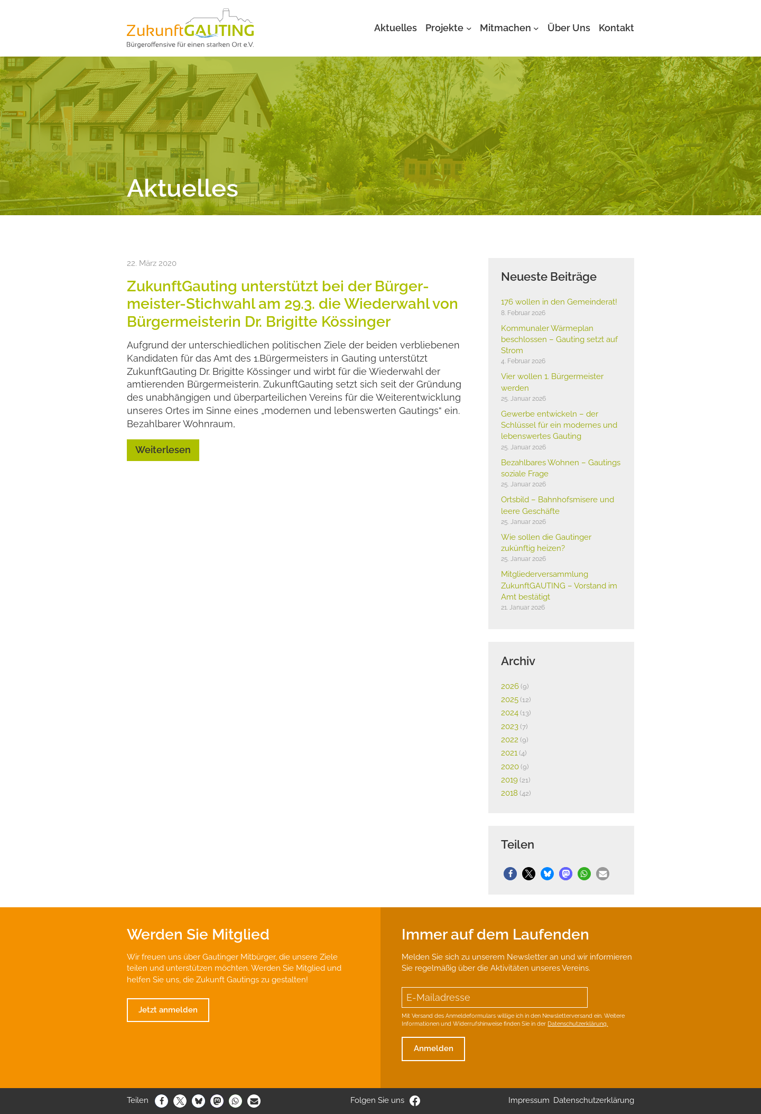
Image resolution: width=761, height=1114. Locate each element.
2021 (509, 753)
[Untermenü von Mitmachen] (536, 28)
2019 (509, 780)
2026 (510, 686)
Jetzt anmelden (168, 1010)
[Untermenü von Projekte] (469, 28)
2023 (509, 726)
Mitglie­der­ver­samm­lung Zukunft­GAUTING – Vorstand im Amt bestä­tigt (559, 585)
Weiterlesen (163, 449)
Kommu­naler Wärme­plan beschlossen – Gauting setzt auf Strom (559, 340)
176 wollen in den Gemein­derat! (559, 302)
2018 (509, 793)
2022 (509, 739)
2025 (509, 699)
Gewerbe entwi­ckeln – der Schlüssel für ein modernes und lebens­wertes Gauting (559, 425)
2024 (509, 712)
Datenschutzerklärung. (577, 1023)
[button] (510, 873)
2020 (510, 766)
